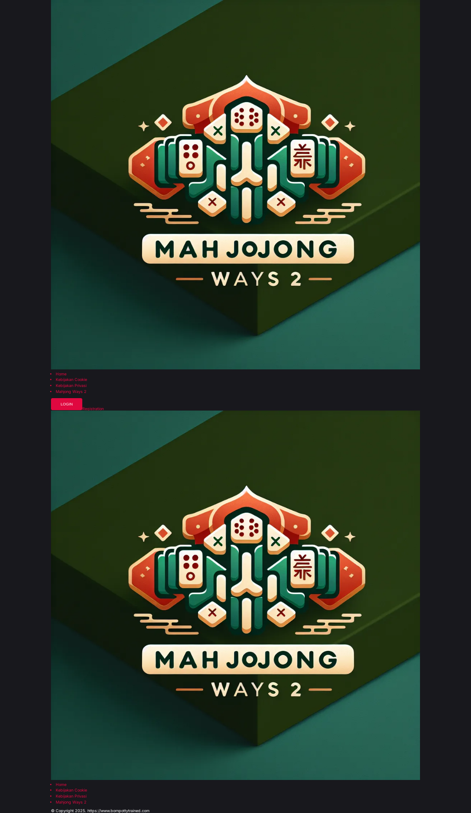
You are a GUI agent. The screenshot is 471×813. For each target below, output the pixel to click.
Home (61, 374)
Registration (93, 409)
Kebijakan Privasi (71, 385)
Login (66, 404)
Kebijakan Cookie (71, 379)
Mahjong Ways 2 (71, 391)
